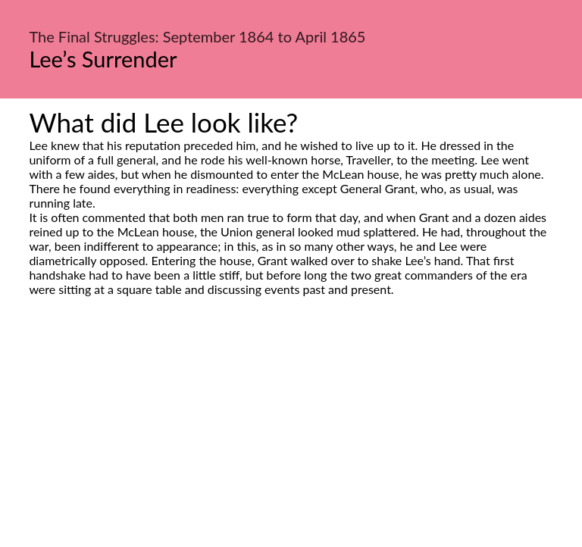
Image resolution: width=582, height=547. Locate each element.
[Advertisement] (291, 439)
